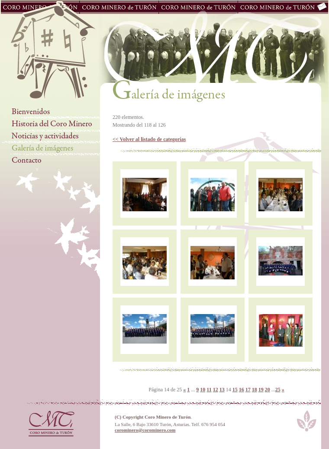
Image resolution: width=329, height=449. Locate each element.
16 (241, 390)
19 (261, 390)
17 (248, 390)
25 (278, 390)
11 (208, 390)
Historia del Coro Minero (50, 124)
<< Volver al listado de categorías (149, 139)
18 (254, 390)
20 (267, 390)
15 (235, 390)
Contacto (50, 160)
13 (222, 390)
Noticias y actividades (50, 136)
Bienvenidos (50, 112)
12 (215, 390)
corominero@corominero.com (145, 430)
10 (202, 390)
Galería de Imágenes (50, 148)
